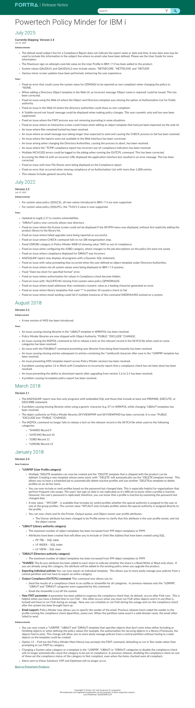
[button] (167, 11)
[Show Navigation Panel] (178, 5)
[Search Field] (139, 11)
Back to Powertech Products (32, 666)
